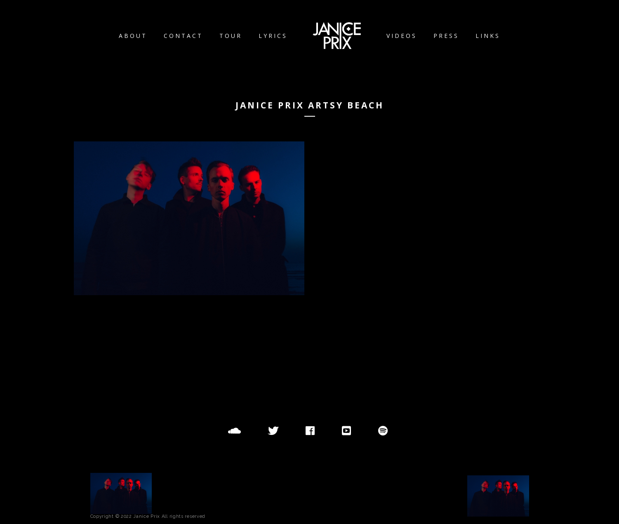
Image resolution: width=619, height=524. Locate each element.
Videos (401, 36)
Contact (183, 36)
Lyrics (273, 36)
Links (487, 36)
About (133, 36)
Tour (230, 36)
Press (446, 36)
